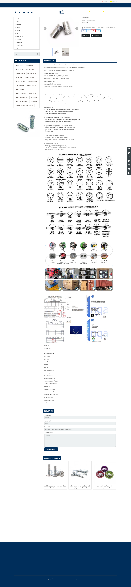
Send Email (96, 49)
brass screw (59, 112)
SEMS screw (30, 83)
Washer (18, 38)
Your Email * (47, 435)
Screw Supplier (20, 103)
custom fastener (100, 108)
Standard (19, 56)
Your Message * (48, 448)
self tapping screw (53, 114)
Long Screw (29, 79)
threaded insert (111, 41)
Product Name (48, 441)
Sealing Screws (31, 99)
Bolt (17, 32)
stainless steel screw (50, 112)
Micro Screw (32, 107)
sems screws (74, 112)
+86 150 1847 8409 (20, 5)
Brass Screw (19, 79)
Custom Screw (31, 87)
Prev (45, 42)
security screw (82, 112)
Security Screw (29, 91)
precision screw (104, 112)
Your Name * (48, 429)
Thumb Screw (20, 99)
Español (113, 1)
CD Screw (34, 115)
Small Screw (19, 83)
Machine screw (20, 87)
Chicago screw (83, 114)
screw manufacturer (71, 108)
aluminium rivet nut (89, 41)
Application (19, 61)
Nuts (17, 35)
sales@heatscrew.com (35, 5)
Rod (17, 47)
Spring (18, 41)
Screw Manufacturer (22, 111)
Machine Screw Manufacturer (24, 119)
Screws (18, 29)
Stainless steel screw (22, 115)
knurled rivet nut (100, 41)
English (105, 1)
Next (76, 42)
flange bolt (19, 91)
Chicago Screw (32, 95)
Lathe (18, 44)
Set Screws (33, 111)
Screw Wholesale (21, 107)
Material (18, 53)
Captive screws (20, 95)
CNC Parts (19, 50)
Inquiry (85, 49)
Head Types (19, 58)
